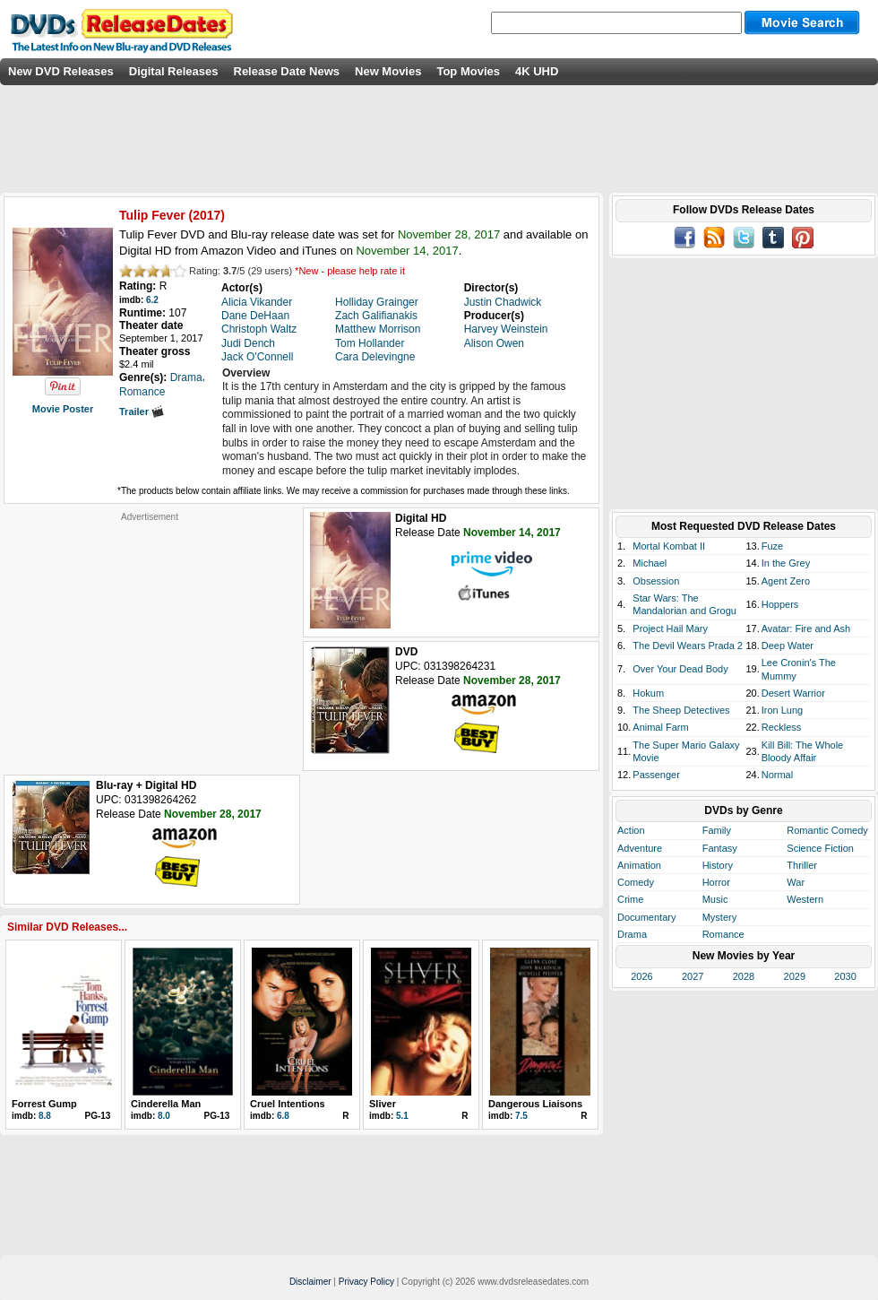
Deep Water (787, 645)
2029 (794, 976)
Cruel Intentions (287, 1103)
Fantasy (719, 848)
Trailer (141, 411)
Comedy (635, 882)
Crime (630, 899)
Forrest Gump (44, 1103)
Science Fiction (820, 848)
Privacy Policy (366, 1282)
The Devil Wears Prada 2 (688, 645)
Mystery (719, 917)
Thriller (802, 865)
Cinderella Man (166, 1103)
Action (631, 830)
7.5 (521, 1116)
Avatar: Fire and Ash (806, 628)
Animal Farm (660, 727)
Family (716, 830)
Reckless (782, 727)
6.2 (152, 300)
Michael (650, 563)
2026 (641, 976)
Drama (632, 934)
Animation (639, 865)
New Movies (388, 71)
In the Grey (786, 563)
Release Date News (287, 71)
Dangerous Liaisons (535, 1103)
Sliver (382, 1103)
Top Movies (468, 71)
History (717, 865)
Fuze (772, 546)
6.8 (283, 1116)
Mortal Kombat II (669, 546)
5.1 (402, 1116)
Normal (777, 774)
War (796, 882)
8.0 (164, 1116)
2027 (692, 976)
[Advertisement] (149, 635)
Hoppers (780, 604)
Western (805, 899)
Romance (723, 934)
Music (715, 899)
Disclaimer (310, 1282)
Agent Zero (786, 581)
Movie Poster (62, 408)
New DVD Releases (61, 71)
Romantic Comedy (827, 830)
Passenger (656, 774)
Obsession (656, 581)
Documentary (646, 917)
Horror (716, 882)
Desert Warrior (793, 693)
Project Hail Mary (670, 628)
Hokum (648, 693)
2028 (743, 976)
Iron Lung (782, 710)
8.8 (45, 1116)
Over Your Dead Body (680, 668)
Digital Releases (174, 71)
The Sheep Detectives (681, 710)
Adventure (639, 848)
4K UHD (536, 71)
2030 (845, 976)
